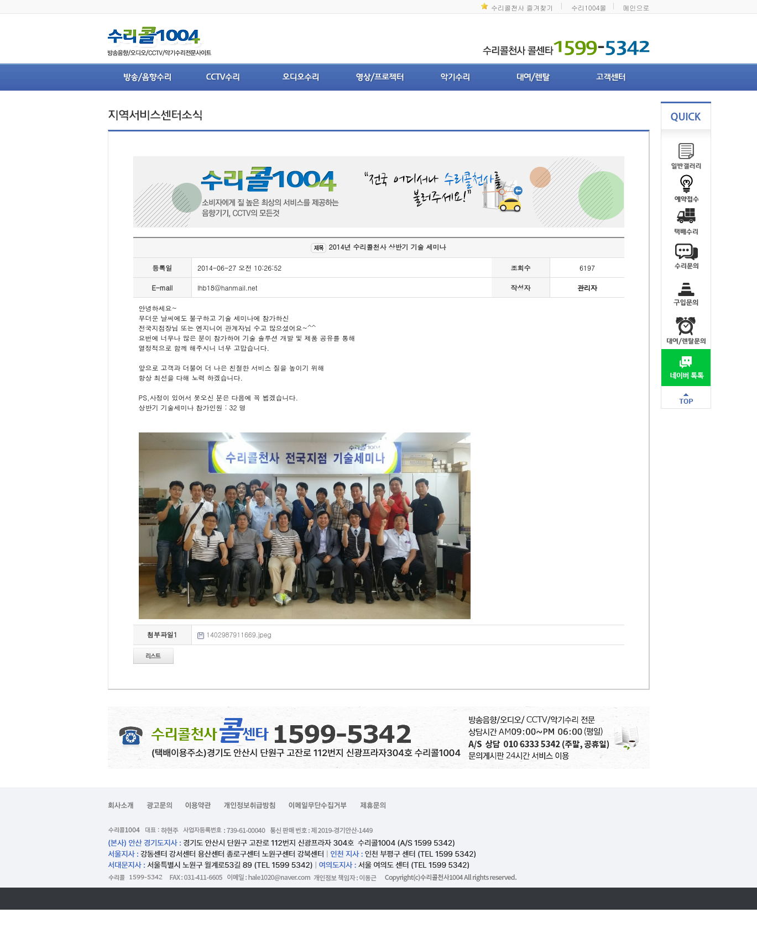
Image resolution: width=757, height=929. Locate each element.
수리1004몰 (589, 7)
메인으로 (636, 7)
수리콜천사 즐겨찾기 (522, 7)
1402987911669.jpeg (239, 634)
